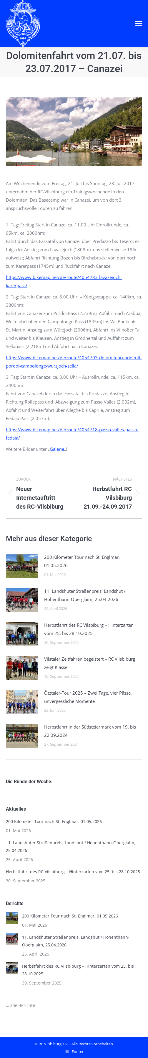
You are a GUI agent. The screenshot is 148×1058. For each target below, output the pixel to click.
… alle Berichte (20, 1005)
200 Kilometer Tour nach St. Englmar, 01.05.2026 (82, 561)
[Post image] (22, 566)
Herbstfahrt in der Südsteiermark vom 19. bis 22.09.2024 (90, 731)
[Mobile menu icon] (138, 23)
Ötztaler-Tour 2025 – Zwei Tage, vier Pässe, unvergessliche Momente (88, 697)
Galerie (57, 449)
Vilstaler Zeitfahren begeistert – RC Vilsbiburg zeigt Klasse (89, 663)
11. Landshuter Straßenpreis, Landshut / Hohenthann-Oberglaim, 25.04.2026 (85, 595)
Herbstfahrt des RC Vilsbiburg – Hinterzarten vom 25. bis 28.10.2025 (89, 629)
